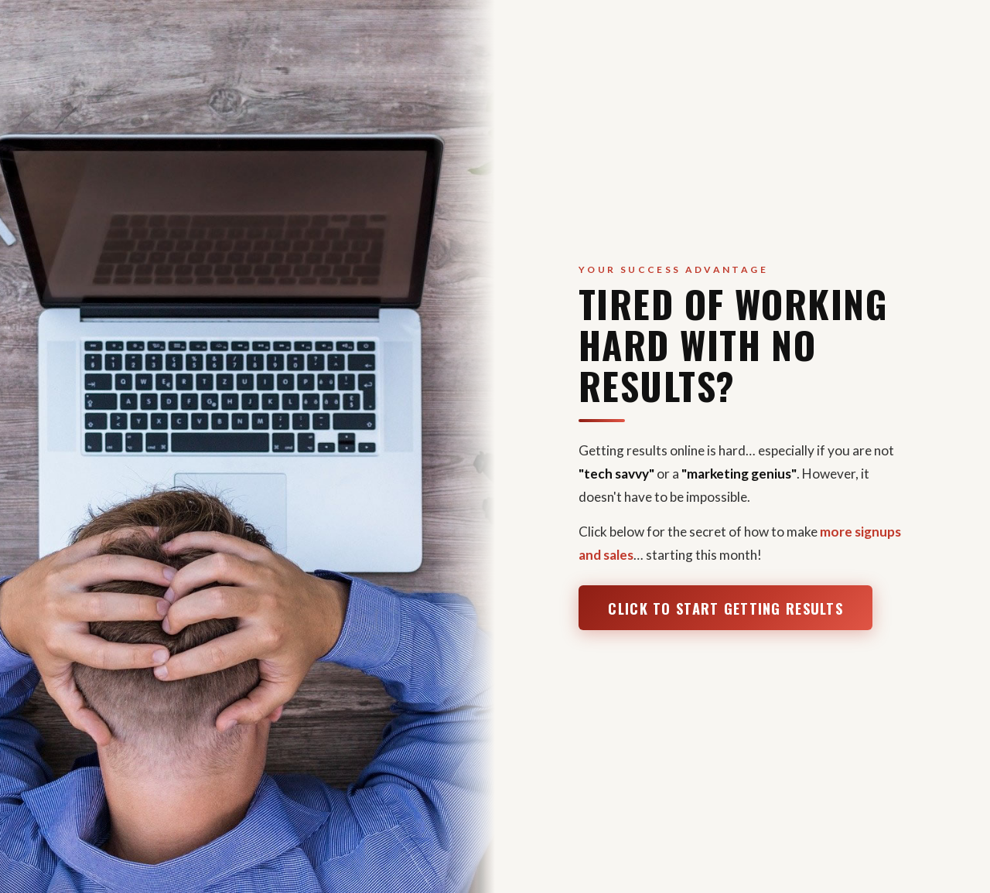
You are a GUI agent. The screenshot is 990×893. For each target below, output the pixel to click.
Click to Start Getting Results (725, 608)
